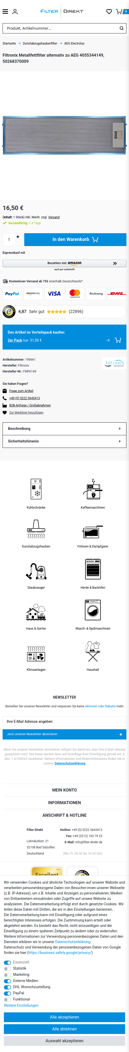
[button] (64, 265)
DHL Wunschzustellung (31, 987)
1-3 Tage (24, 223)
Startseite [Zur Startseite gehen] (9, 43)
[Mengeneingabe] (9, 239)
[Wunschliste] (111, 11)
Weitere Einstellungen (21, 1005)
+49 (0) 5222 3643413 (24, 398)
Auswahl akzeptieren (64, 1040)
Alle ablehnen (64, 1029)
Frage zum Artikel (21, 391)
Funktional (21, 999)
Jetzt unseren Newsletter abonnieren (64, 734)
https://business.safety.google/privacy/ (59, 953)
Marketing (21, 974)
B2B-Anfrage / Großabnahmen (30, 405)
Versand (54, 217)
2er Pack (15, 340)
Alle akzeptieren (64, 1017)
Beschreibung (19, 429)
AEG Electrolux (74, 43)
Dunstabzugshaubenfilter (40, 43)
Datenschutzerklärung (70, 763)
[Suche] (121, 28)
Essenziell (21, 962)
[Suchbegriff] (60, 28)
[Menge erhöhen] (17, 237)
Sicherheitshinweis (23, 441)
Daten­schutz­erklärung (72, 942)
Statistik (19, 968)
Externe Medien (25, 981)
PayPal (18, 993)
